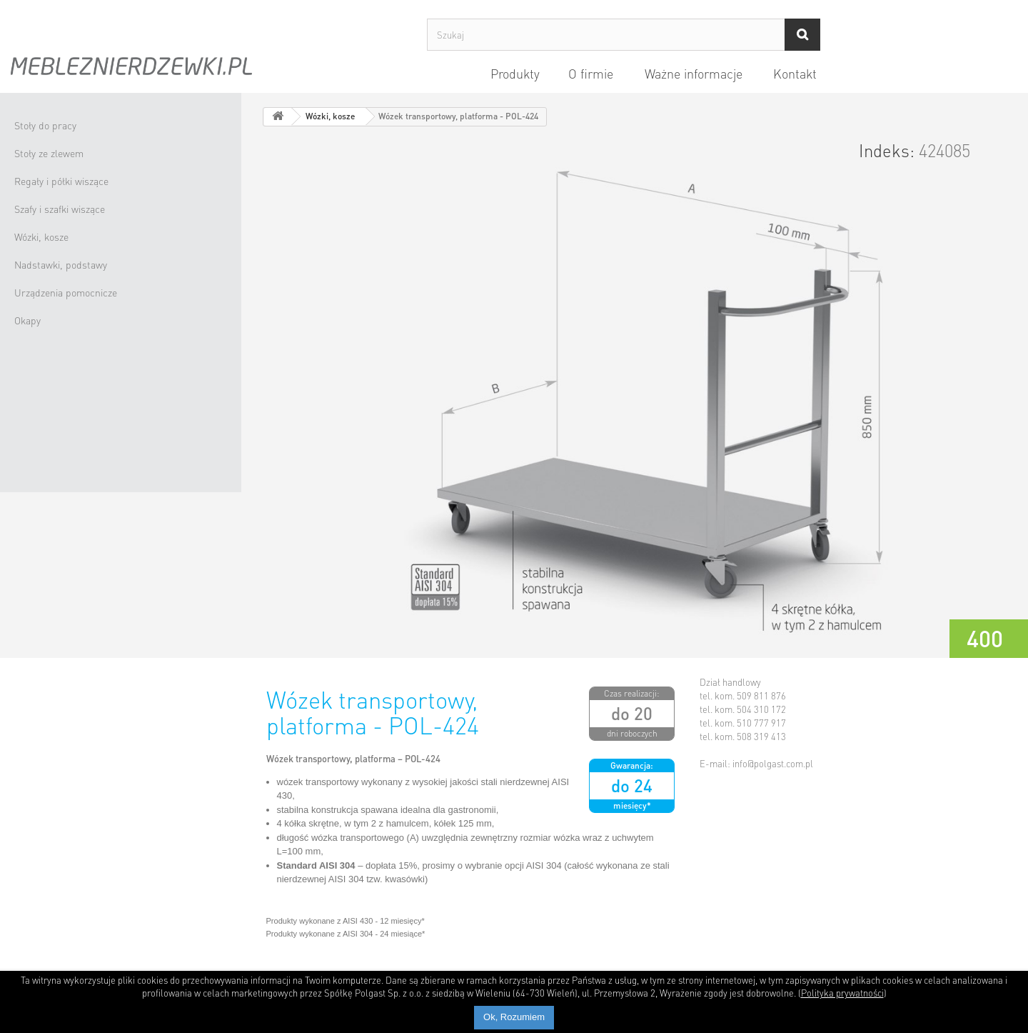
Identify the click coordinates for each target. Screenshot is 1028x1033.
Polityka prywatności (842, 993)
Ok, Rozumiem (514, 1017)
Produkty (515, 73)
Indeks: (886, 150)
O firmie (590, 73)
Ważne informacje (693, 73)
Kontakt (795, 73)
